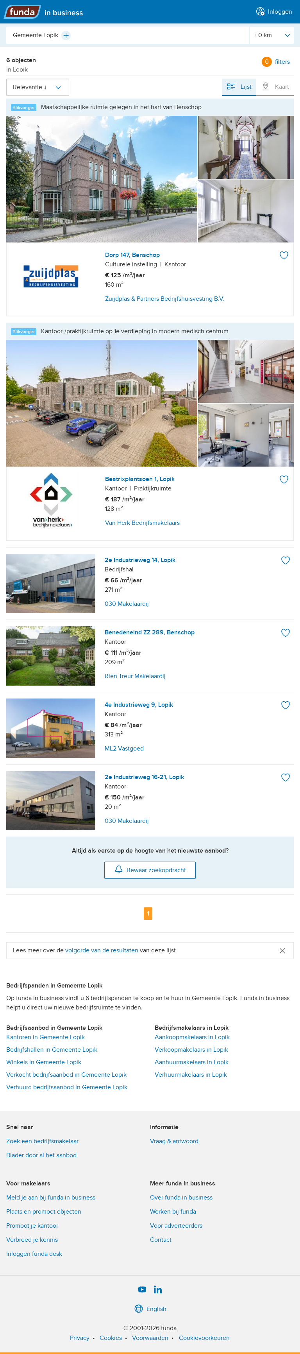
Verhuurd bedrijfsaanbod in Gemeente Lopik (66, 1087)
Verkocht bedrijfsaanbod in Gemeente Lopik (66, 1075)
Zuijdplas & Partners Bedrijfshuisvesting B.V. (165, 299)
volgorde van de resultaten (101, 950)
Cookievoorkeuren (204, 1338)
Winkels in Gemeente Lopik (43, 1062)
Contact (160, 1240)
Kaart (275, 86)
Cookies (111, 1338)
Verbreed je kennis (32, 1240)
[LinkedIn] (158, 1290)
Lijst (239, 86)
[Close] (282, 950)
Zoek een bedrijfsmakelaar (42, 1141)
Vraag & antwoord (174, 1141)
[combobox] (127, 35)
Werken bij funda (173, 1212)
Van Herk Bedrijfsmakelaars (142, 523)
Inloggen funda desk (34, 1254)
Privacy (79, 1338)
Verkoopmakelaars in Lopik (191, 1050)
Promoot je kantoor (32, 1226)
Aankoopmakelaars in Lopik (192, 1037)
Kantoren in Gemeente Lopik (45, 1037)
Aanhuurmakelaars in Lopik (192, 1062)
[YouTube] (142, 1290)
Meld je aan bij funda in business (50, 1197)
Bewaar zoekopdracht (150, 869)
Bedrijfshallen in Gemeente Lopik (51, 1050)
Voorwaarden (150, 1338)
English (150, 1309)
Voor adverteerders (176, 1226)
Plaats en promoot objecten (43, 1212)
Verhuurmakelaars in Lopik (191, 1075)
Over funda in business (181, 1197)
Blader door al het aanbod (41, 1155)
